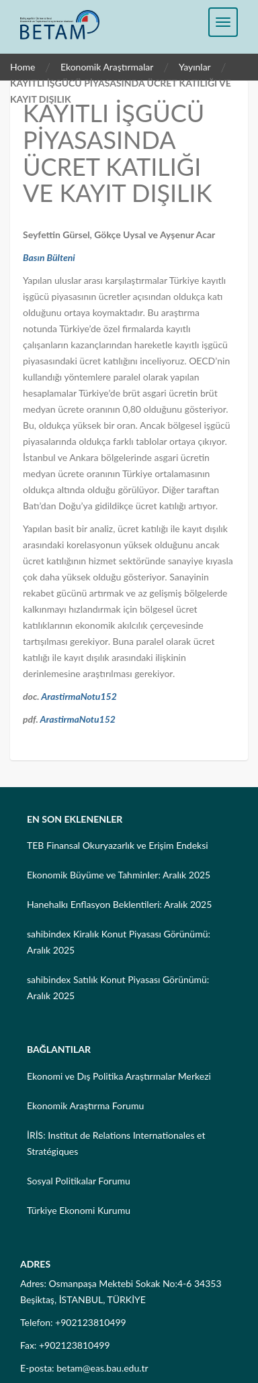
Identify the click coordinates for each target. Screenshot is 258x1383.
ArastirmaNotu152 (79, 696)
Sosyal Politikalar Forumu (78, 1180)
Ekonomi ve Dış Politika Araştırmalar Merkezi (119, 1076)
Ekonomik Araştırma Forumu (85, 1105)
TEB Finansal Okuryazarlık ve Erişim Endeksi (117, 845)
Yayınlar (195, 66)
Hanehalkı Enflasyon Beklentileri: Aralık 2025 (119, 904)
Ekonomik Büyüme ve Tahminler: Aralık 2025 (118, 874)
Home (22, 66)
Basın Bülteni (49, 257)
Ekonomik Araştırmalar (107, 66)
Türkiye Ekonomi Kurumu (78, 1210)
